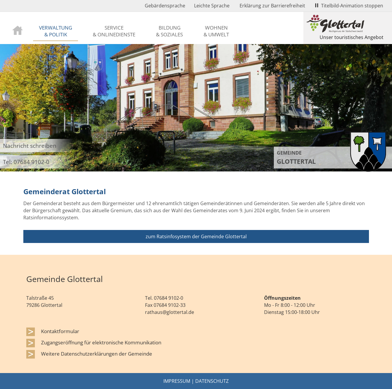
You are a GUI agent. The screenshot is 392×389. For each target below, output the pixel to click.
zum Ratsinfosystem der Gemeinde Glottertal (196, 236)
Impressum (176, 381)
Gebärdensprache (165, 5)
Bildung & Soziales (169, 31)
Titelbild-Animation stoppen (349, 5)
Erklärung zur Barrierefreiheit (272, 5)
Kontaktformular (60, 331)
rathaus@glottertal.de (169, 312)
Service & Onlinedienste (114, 31)
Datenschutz (212, 381)
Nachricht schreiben (29, 145)
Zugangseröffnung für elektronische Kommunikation (101, 342)
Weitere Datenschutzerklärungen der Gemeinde (96, 353)
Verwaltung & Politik (55, 31)
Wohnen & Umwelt (216, 31)
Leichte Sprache (212, 5)
